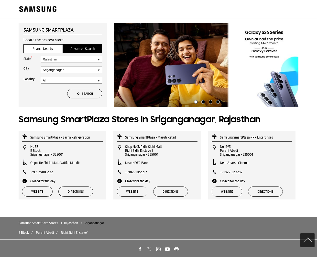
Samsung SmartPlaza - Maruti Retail (150, 137)
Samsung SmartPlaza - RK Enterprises (246, 137)
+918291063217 (136, 172)
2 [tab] (202, 101)
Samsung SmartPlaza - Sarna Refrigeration (60, 137)
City (26, 68)
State (28, 58)
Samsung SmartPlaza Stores (39, 223)
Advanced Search (82, 49)
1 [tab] (195, 101)
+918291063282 (231, 172)
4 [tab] (217, 101)
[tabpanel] (206, 65)
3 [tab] (210, 101)
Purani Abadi (45, 232)
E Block (24, 232)
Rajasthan (71, 223)
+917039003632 (41, 172)
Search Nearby (43, 49)
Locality (29, 79)
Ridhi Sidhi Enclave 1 (75, 232)
